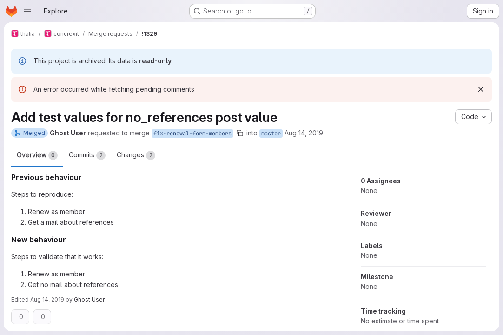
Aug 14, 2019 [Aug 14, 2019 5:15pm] (304, 133)
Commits (87, 155)
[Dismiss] (480, 89)
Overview (37, 155)
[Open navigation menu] (27, 11)
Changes (136, 155)
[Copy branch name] (239, 133)
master (271, 133)
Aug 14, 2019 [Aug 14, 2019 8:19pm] (47, 299)
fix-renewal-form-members (192, 133)
